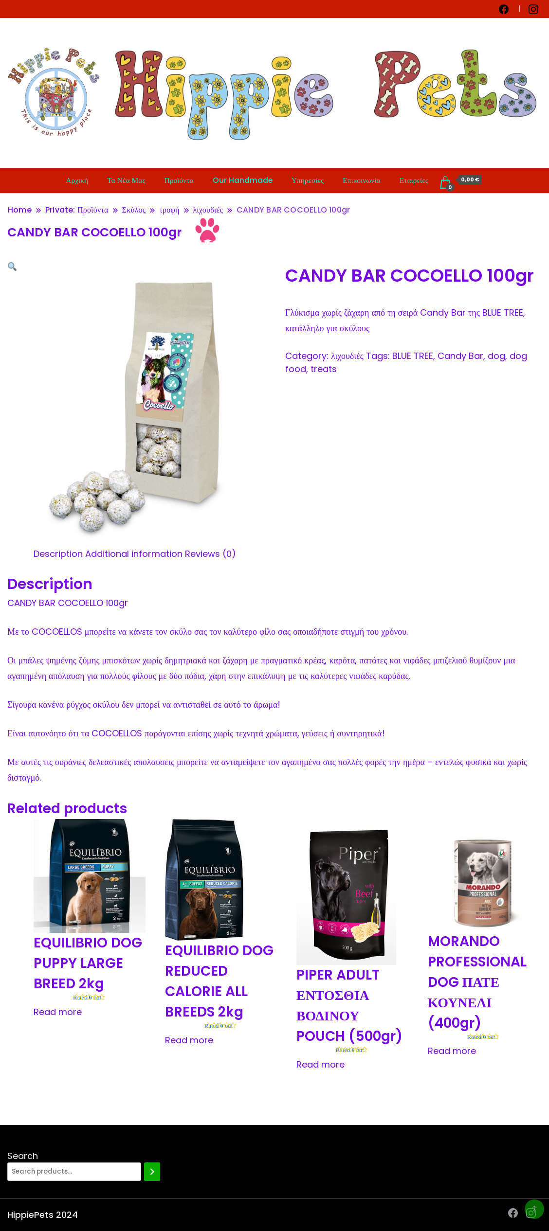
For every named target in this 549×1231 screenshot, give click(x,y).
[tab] (58, 553)
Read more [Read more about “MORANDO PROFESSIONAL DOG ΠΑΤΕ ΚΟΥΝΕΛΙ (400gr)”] (452, 1051)
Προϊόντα (179, 180)
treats (324, 369)
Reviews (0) (210, 554)
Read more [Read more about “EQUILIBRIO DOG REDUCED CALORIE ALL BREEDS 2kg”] (189, 1040)
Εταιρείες (414, 180)
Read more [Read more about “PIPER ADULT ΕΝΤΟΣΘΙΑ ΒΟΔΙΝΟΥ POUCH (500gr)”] (320, 1064)
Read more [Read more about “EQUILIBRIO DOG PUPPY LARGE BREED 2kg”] (58, 1012)
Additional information (134, 554)
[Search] (152, 1171)
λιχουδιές (347, 356)
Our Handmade (243, 180)
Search (22, 1156)
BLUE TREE (412, 356)
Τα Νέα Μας (126, 180)
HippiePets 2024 (42, 1215)
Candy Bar (460, 356)
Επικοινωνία (361, 180)
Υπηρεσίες (308, 180)
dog (496, 356)
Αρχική (77, 180)
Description (58, 554)
